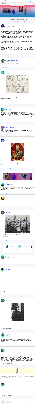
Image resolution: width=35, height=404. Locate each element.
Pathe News (7, 269)
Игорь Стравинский (9, 60)
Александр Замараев (9, 256)
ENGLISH (33, 3)
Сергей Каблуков (8, 184)
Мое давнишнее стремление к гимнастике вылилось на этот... (23, 250)
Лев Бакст (16, 60)
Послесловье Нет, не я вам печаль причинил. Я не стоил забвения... (11, 250)
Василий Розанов (8, 109)
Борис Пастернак (11, 246)
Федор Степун (8, 300)
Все (29, 172)
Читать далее (21, 391)
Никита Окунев (8, 334)
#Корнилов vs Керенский (4, 236)
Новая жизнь (7, 212)
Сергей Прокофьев (9, 72)
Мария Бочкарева (8, 25)
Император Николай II (9, 127)
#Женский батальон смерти (5, 51)
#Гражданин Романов (4, 164)
